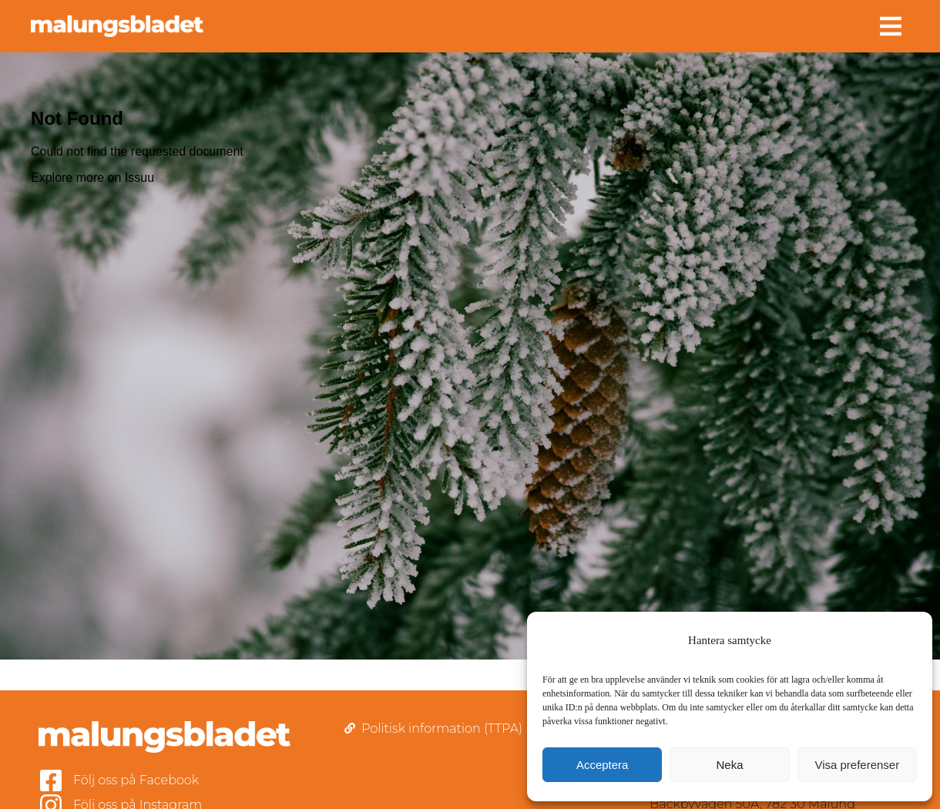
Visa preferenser (856, 764)
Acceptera (602, 764)
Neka (729, 764)
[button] (890, 26)
